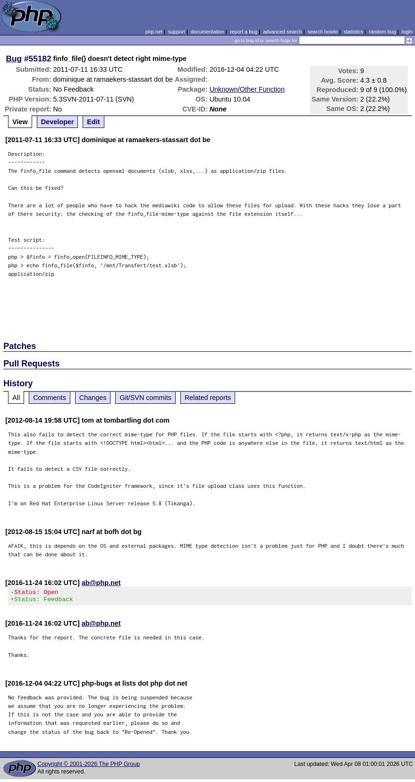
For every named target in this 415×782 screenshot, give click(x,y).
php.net (153, 31)
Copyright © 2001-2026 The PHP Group (88, 767)
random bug (382, 31)
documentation (207, 31)
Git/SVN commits (145, 397)
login (407, 31)
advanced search (282, 31)
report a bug (243, 31)
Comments (49, 397)
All (16, 397)
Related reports (208, 397)
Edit (93, 122)
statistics (353, 31)
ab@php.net (101, 582)
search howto (322, 31)
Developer (57, 122)
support (176, 31)
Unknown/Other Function (247, 89)
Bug (14, 58)
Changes (93, 397)
